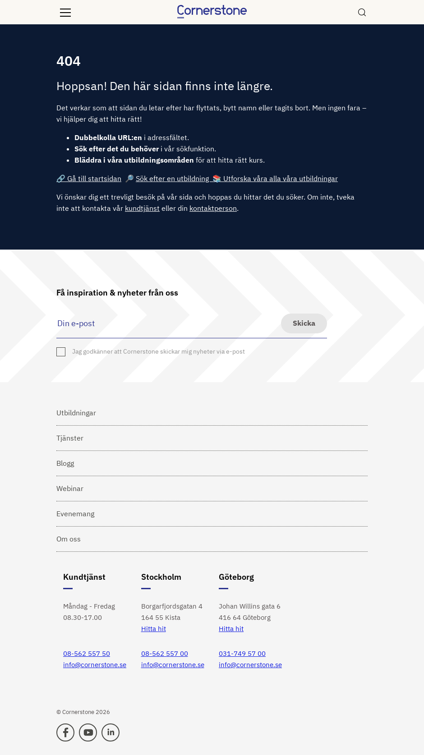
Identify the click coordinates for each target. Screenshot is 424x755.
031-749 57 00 (242, 653)
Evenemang (75, 513)
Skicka (304, 322)
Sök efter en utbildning (174, 178)
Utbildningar (76, 412)
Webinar (69, 488)
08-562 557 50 (86, 653)
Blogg (65, 463)
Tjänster (69, 437)
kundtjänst (142, 208)
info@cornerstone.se (94, 664)
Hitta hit (153, 628)
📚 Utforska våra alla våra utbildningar (275, 178)
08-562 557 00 (164, 653)
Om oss (68, 538)
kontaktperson (213, 208)
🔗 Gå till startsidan (88, 178)
